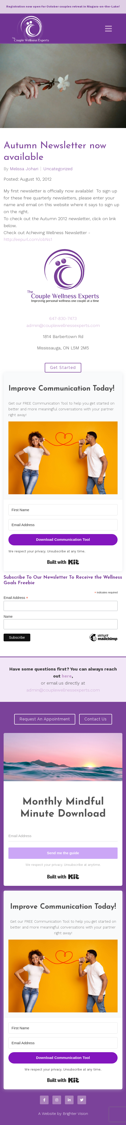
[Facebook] (44, 1100)
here (67, 675)
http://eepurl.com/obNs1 (28, 239)
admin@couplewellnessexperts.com (63, 325)
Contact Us (95, 719)
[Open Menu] (108, 29)
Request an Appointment (44, 719)
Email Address (16, 598)
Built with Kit (63, 562)
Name (8, 616)
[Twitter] (81, 1100)
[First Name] (63, 509)
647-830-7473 (63, 318)
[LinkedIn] (69, 1100)
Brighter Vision (75, 1113)
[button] (63, 458)
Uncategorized (58, 169)
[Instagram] (56, 1100)
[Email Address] (63, 524)
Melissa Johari (24, 169)
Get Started (63, 367)
